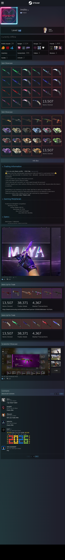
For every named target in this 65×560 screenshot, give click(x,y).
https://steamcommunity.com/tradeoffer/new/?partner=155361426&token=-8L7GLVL (27, 309)
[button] (16, 30)
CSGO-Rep (27, 171)
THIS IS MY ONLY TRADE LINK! (21, 195)
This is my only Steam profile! (14, 171)
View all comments (8, 393)
